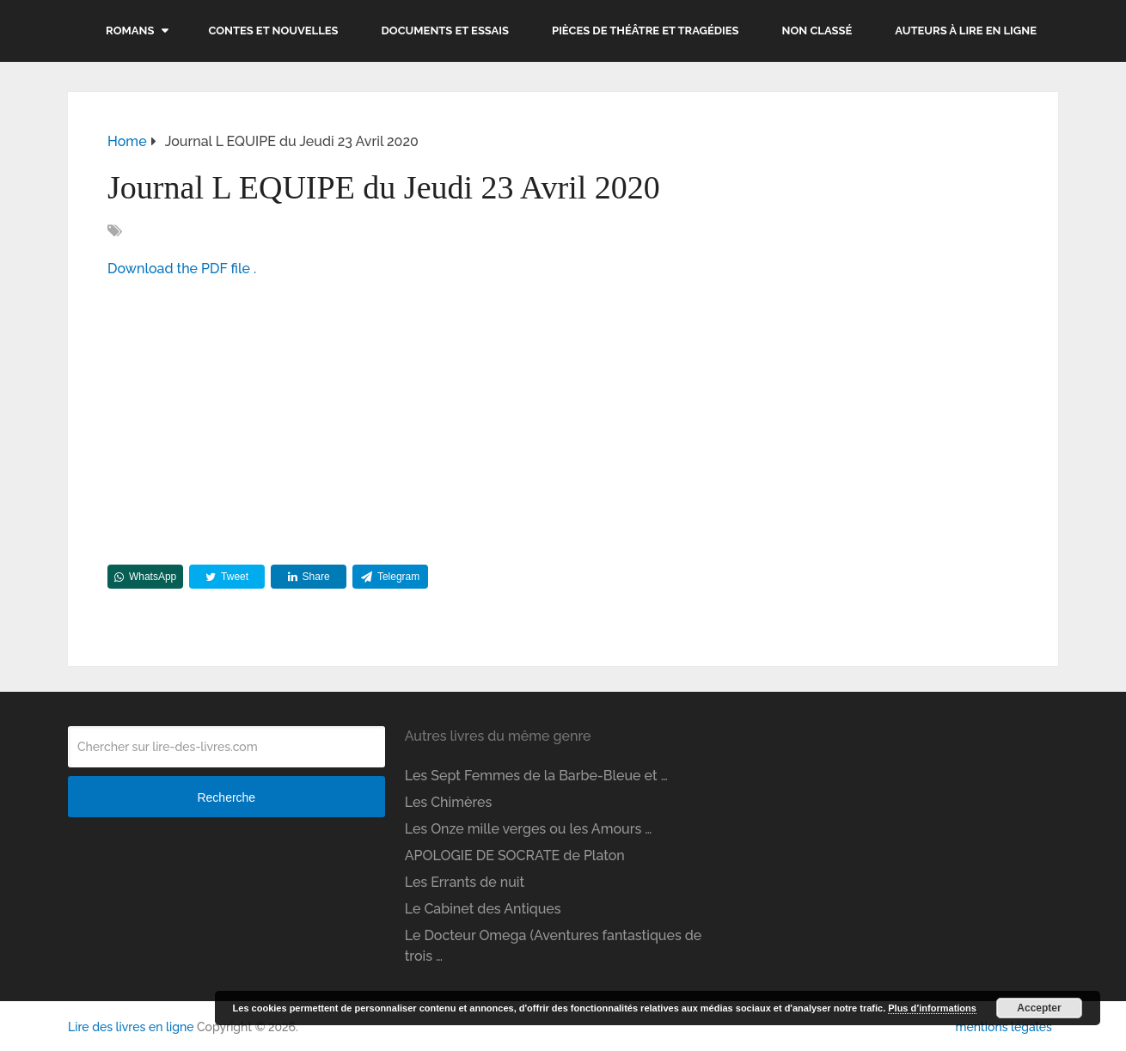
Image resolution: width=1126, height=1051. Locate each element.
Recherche (226, 797)
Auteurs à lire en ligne (966, 30)
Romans (130, 30)
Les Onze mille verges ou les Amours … (528, 829)
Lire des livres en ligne (130, 1027)
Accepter (1039, 1008)
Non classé (817, 30)
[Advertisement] (563, 416)
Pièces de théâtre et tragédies (645, 30)
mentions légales (1003, 1027)
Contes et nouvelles (273, 30)
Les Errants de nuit (464, 882)
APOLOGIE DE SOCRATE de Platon (515, 855)
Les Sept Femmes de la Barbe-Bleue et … (536, 775)
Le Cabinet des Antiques (483, 909)
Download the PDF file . (181, 268)
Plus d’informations (932, 1008)
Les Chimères (449, 802)
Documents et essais (446, 30)
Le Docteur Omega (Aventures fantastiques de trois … (553, 945)
